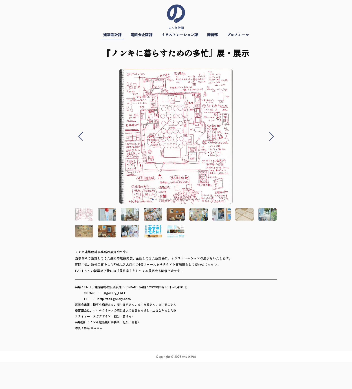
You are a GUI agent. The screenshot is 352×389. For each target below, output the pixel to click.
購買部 (212, 34)
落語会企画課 (141, 34)
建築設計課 (112, 34)
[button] (153, 199)
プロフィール (238, 34)
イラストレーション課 (179, 34)
